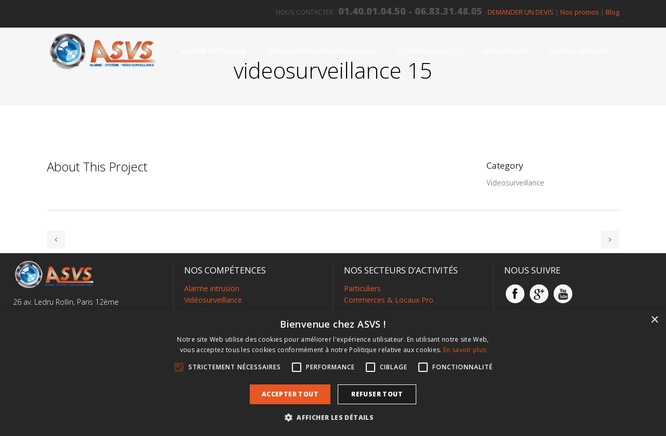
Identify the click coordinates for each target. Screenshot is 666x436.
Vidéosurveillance (213, 300)
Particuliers (362, 288)
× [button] (654, 320)
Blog (612, 12)
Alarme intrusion (211, 288)
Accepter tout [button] (290, 394)
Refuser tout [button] (377, 394)
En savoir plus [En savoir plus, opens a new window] (464, 349)
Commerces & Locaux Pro (388, 300)
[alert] (333, 372)
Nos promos (579, 12)
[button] (333, 417)
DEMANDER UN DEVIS (521, 12)
